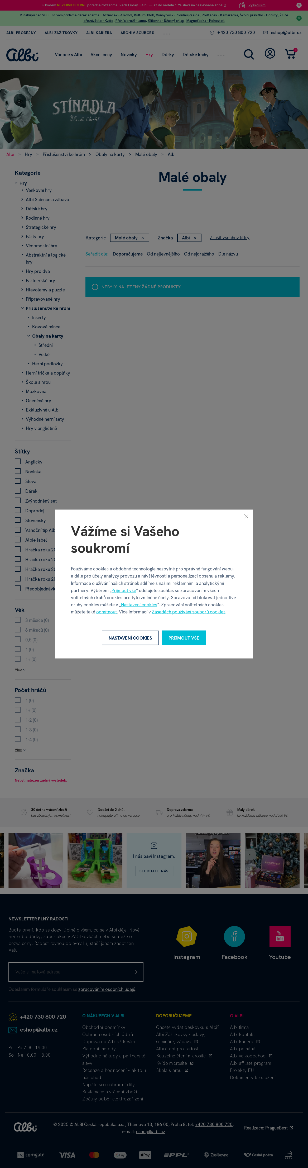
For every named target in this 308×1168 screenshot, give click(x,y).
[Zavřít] (246, 516)
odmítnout (106, 612)
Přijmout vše (124, 590)
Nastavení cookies (139, 605)
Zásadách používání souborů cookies (188, 612)
